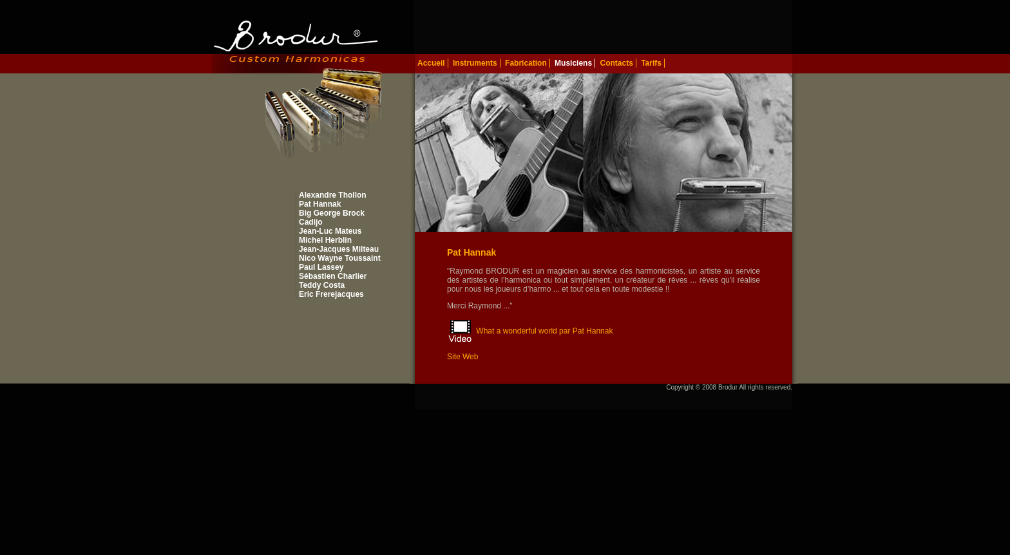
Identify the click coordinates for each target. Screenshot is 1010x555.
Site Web (462, 356)
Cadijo (311, 222)
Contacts (616, 63)
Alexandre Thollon (333, 195)
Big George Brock (332, 213)
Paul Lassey (321, 267)
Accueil (431, 63)
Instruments (475, 63)
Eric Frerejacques (331, 294)
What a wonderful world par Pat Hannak (544, 330)
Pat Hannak (320, 204)
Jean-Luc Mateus (330, 231)
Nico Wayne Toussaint (340, 258)
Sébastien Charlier (333, 276)
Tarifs (651, 63)
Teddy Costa (322, 285)
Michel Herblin (325, 240)
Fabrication (526, 63)
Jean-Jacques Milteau (339, 249)
